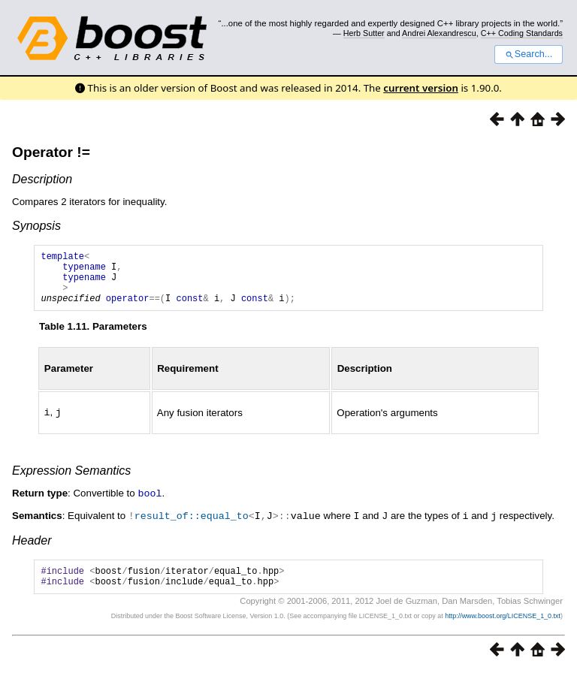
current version (420, 88)
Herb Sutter (364, 33)
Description (42, 179)
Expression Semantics (71, 481)
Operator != (51, 152)
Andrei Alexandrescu (439, 33)
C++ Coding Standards (522, 33)
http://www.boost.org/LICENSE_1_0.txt (502, 629)
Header (31, 549)
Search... (528, 54)
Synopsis (36, 225)
